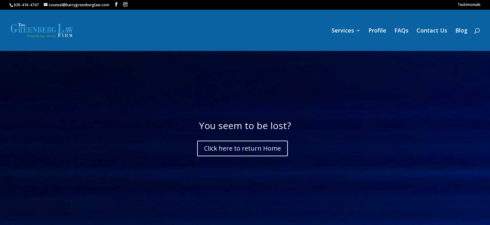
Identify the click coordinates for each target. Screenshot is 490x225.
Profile (377, 31)
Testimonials (469, 5)
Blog (461, 31)
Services (343, 31)
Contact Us (432, 31)
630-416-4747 (26, 5)
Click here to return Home (242, 148)
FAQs (401, 31)
